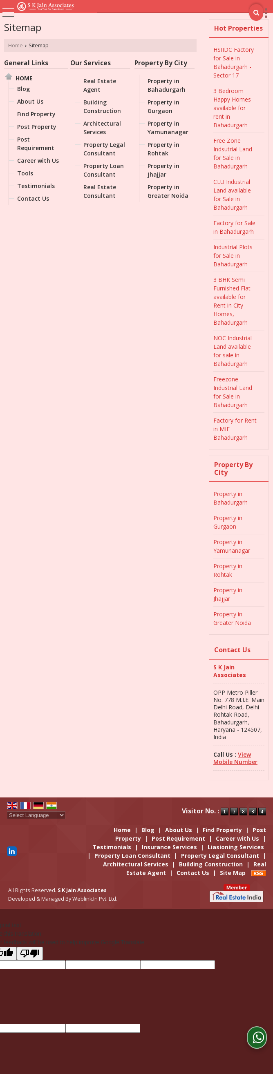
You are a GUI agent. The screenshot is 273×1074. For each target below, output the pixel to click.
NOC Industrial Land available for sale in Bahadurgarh (232, 351)
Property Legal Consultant (104, 149)
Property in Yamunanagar (168, 128)
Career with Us (38, 160)
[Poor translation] (30, 953)
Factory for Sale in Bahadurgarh (234, 227)
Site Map (233, 873)
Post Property (36, 127)
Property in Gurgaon (163, 106)
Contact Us (33, 198)
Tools (25, 173)
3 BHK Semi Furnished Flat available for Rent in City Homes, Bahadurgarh (232, 301)
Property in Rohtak (163, 149)
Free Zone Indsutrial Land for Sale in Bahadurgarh (232, 153)
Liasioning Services (236, 847)
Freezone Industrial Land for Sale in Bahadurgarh (232, 392)
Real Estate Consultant (99, 191)
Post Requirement (35, 143)
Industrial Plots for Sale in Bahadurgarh (233, 255)
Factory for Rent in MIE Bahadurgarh (235, 428)
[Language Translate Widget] (36, 815)
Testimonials (36, 186)
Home (15, 45)
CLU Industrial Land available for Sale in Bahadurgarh (232, 194)
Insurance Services (169, 847)
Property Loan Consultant (103, 170)
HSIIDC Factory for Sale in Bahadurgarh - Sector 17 (233, 62)
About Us (30, 101)
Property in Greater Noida (168, 191)
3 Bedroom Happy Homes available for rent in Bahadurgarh (232, 108)
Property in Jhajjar (163, 170)
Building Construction (102, 106)
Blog (23, 89)
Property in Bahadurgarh (167, 85)
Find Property (36, 114)
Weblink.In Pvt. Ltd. (94, 898)
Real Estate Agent (99, 85)
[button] (235, 758)
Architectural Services (102, 128)
